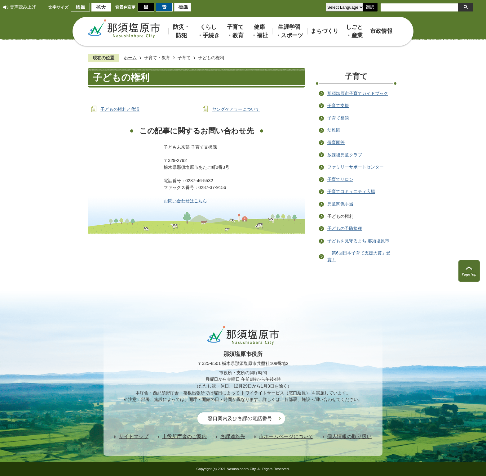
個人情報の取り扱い (349, 436)
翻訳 (370, 7)
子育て (184, 57)
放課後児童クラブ (344, 154)
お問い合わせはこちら (185, 200)
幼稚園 (333, 130)
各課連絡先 (232, 436)
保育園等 (336, 142)
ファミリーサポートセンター (355, 166)
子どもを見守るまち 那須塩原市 (358, 240)
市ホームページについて (286, 436)
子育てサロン (340, 179)
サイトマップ (133, 436)
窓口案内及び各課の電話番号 (240, 418)
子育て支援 (338, 105)
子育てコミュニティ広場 (351, 191)
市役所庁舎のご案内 (184, 436)
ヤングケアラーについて (236, 109)
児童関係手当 (340, 203)
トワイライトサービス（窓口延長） (275, 392)
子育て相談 (338, 117)
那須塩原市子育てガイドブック (357, 93)
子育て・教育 (157, 57)
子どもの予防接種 (344, 228)
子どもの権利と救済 (119, 109)
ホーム (130, 57)
